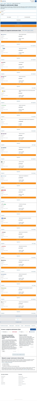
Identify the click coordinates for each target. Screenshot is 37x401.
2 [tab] (15, 399)
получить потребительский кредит (7, 362)
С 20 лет (2, 381)
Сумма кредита (3, 10)
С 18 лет (2, 378)
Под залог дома (20, 376)
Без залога (20, 385)
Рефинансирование (27, 325)
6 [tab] (19, 399)
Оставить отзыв (33, 329)
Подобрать (18, 22)
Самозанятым (3, 376)
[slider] (0, 12)
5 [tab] (18, 399)
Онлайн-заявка (17, 325)
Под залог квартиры (21, 381)
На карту (22, 325)
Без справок (9, 17)
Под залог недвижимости (22, 383)
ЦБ (30, 0)
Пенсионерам (3, 382)
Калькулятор (33, 325)
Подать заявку (18, 41)
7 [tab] (20, 399)
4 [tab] (17, 399)
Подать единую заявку (18, 25)
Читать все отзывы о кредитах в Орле (18, 354)
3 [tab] (16, 399)
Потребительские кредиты (4, 325)
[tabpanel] (9, 379)
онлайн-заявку (25, 369)
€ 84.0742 (32, 1)
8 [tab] (21, 399)
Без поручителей (27, 17)
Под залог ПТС (20, 382)
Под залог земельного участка (22, 377)
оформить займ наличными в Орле (30, 7)
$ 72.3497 (32, 0)
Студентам (2, 377)
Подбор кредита (11, 325)
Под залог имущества (21, 378)
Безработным (3, 383)
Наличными (18, 20)
